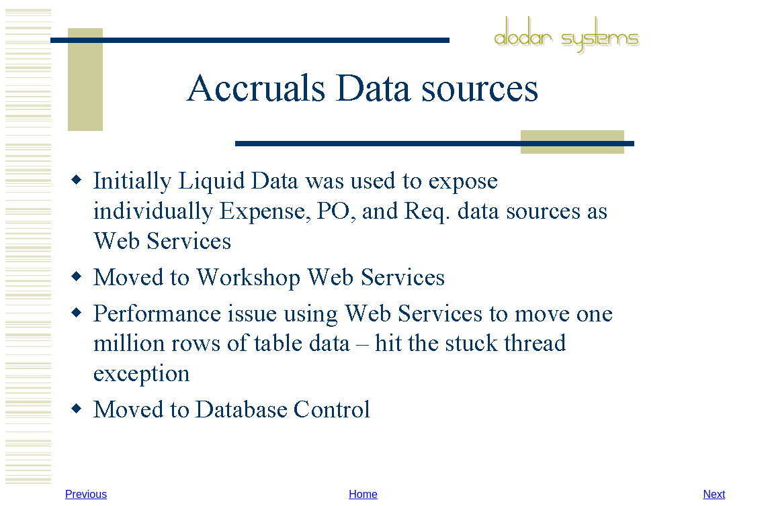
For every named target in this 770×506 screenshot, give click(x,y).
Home (363, 494)
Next (714, 494)
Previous (86, 494)
